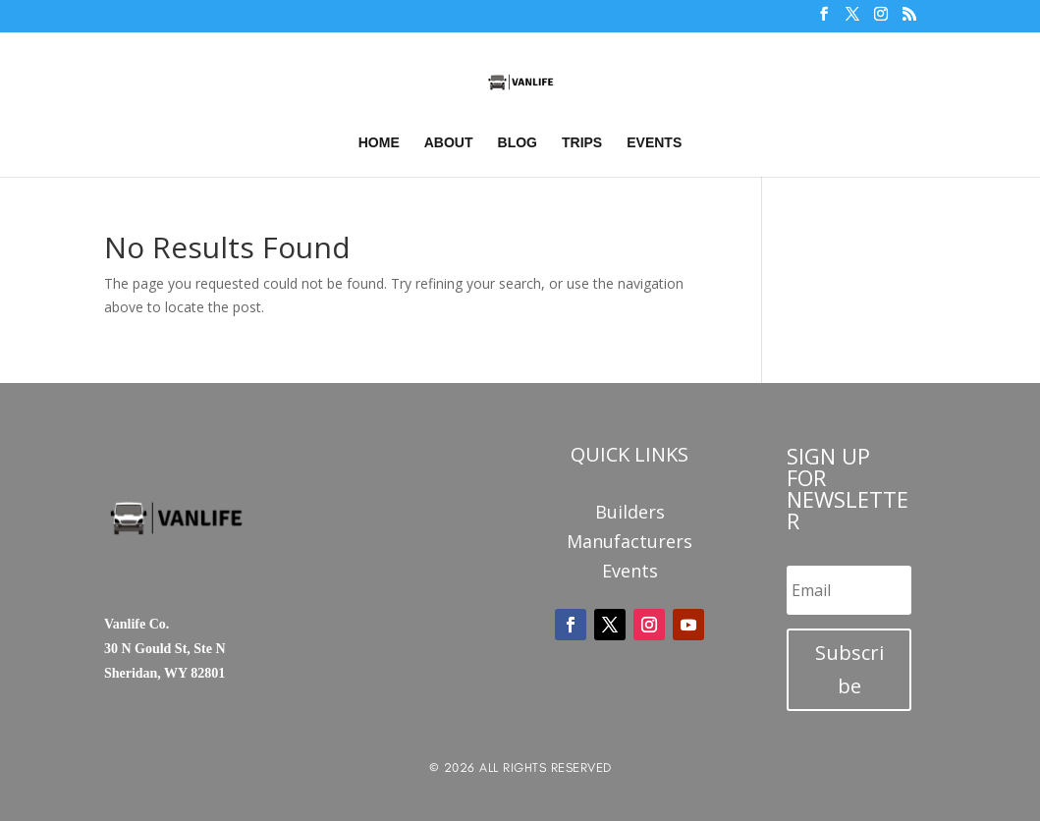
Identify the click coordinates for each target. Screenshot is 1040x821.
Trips (582, 143)
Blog (517, 143)
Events (654, 143)
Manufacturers (629, 543)
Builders (630, 514)
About (448, 143)
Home (379, 143)
